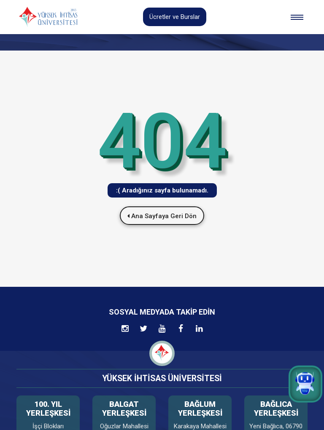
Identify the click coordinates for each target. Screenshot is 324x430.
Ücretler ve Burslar (174, 17)
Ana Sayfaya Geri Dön (162, 216)
